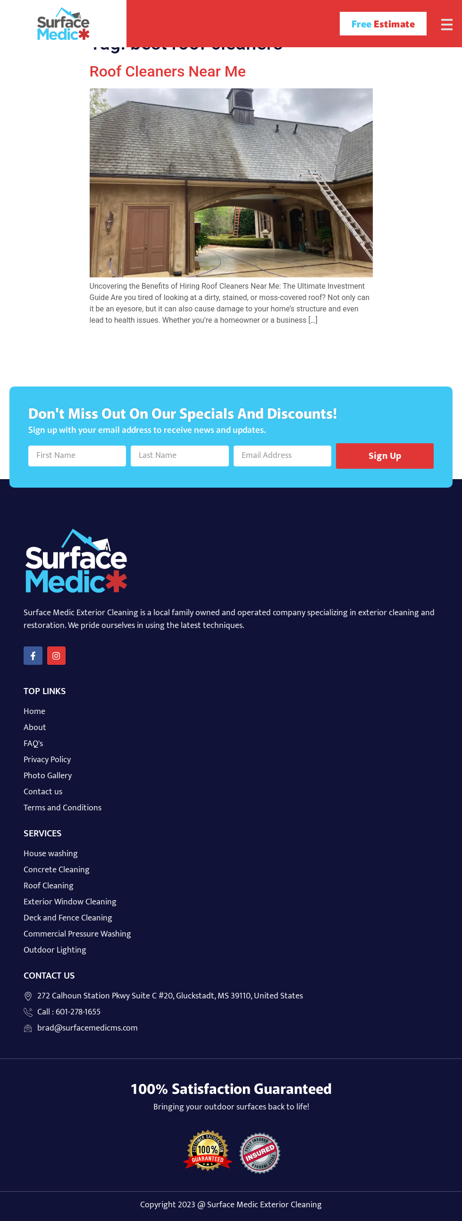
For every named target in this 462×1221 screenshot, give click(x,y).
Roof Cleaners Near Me (168, 71)
